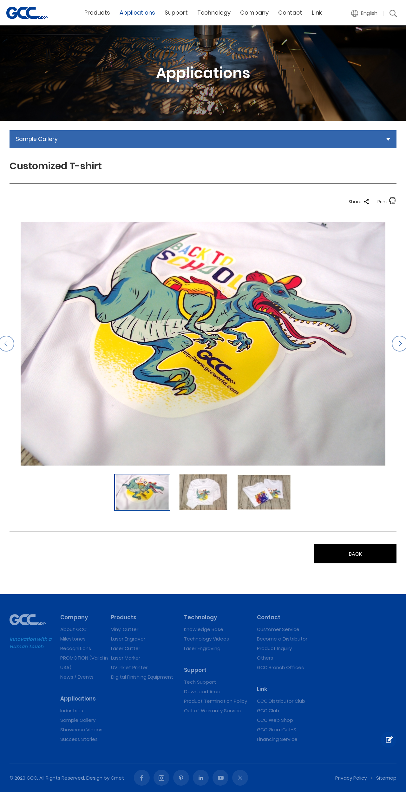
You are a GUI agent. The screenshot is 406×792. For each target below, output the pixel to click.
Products (97, 13)
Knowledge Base (203, 629)
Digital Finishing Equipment (142, 677)
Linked (201, 778)
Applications (137, 13)
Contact (290, 13)
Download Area (202, 691)
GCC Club (268, 710)
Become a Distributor (282, 638)
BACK (355, 554)
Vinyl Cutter (124, 629)
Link (317, 13)
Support (176, 13)
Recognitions (75, 648)
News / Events (77, 677)
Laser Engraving (202, 648)
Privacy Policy (351, 778)
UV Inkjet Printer (129, 667)
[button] (364, 13)
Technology (214, 13)
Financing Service (277, 739)
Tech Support (200, 682)
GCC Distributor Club (281, 701)
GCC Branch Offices (280, 667)
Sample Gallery (77, 720)
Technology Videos (206, 638)
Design (94, 778)
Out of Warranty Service (212, 710)
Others (265, 657)
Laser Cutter (125, 648)
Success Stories (79, 739)
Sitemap (386, 778)
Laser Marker (125, 657)
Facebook (142, 778)
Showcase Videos (81, 729)
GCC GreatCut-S (276, 729)
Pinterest (181, 778)
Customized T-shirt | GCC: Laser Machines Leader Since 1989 (27, 12)
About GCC (73, 629)
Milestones (73, 638)
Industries (71, 710)
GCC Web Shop (275, 720)
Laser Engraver (128, 638)
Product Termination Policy (215, 701)
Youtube (220, 778)
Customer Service (278, 629)
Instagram (161, 778)
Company (254, 13)
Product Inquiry (274, 648)
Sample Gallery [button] (37, 139)
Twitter (240, 778)
